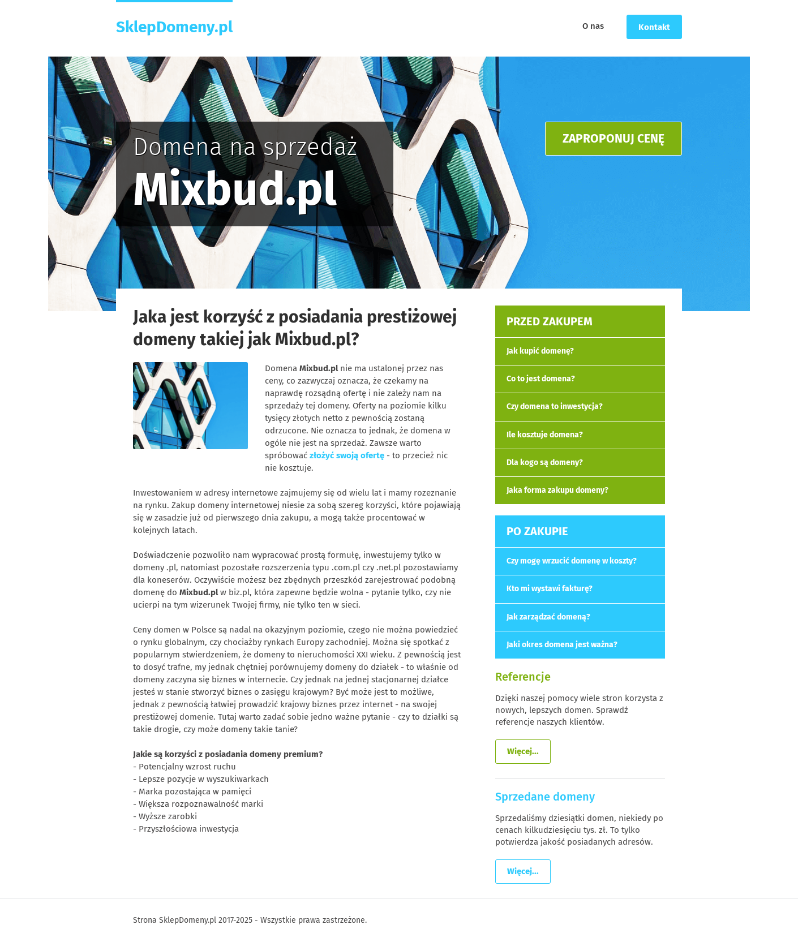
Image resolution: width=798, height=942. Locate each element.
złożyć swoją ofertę (347, 455)
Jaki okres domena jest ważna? (562, 644)
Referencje (523, 676)
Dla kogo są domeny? (545, 462)
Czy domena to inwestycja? (555, 406)
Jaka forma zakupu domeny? (557, 490)
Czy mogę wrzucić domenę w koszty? (572, 561)
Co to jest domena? (541, 379)
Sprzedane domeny (545, 796)
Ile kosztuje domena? (545, 435)
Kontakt (654, 27)
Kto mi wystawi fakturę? (550, 588)
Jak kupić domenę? (540, 351)
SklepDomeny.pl (174, 26)
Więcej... (523, 751)
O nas (593, 26)
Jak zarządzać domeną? (548, 617)
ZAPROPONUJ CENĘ (613, 138)
